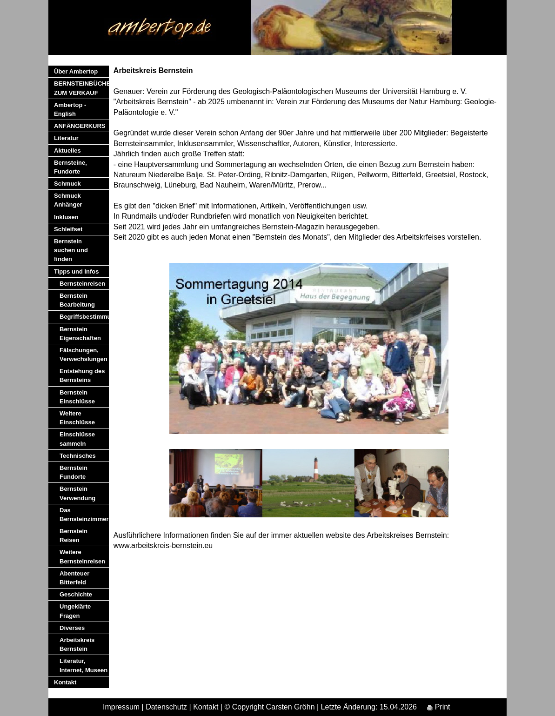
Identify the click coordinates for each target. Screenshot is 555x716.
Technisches (78, 455)
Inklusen (66, 217)
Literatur (66, 137)
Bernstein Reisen (73, 535)
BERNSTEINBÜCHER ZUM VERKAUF (81, 88)
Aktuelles (67, 150)
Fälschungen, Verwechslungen (83, 354)
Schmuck (67, 183)
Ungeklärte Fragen (75, 611)
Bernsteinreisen (82, 283)
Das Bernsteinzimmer (84, 514)
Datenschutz (166, 707)
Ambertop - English (70, 109)
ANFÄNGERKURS (80, 125)
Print (438, 707)
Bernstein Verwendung (77, 493)
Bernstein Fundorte (73, 472)
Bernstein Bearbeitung (77, 300)
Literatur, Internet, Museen (83, 665)
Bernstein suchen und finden (71, 250)
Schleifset (68, 229)
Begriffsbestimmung (84, 316)
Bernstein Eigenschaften (80, 333)
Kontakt (65, 682)
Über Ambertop (76, 71)
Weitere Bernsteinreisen (82, 556)
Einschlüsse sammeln (77, 439)
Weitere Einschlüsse (77, 418)
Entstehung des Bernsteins (82, 375)
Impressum (121, 707)
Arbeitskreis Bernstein (77, 644)
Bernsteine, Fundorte (70, 167)
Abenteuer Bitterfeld (74, 578)
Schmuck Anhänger (68, 200)
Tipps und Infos (76, 271)
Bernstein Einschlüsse (77, 397)
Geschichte (76, 594)
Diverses (72, 627)
